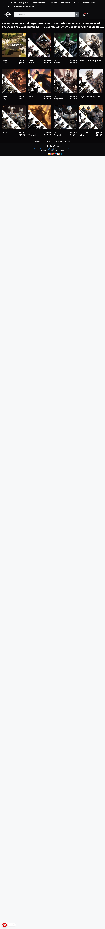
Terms (42, 149)
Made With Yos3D (40, 3)
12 (66, 141)
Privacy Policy (49, 149)
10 (61, 141)
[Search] (77, 14)
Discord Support (89, 3)
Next (69, 141)
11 (63, 141)
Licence (36, 149)
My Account (65, 3)
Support (7, 6)
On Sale (13, 3)
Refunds (56, 149)
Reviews (54, 3)
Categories (24, 2)
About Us (68, 149)
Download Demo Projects (24, 7)
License (76, 3)
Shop (5, 3)
